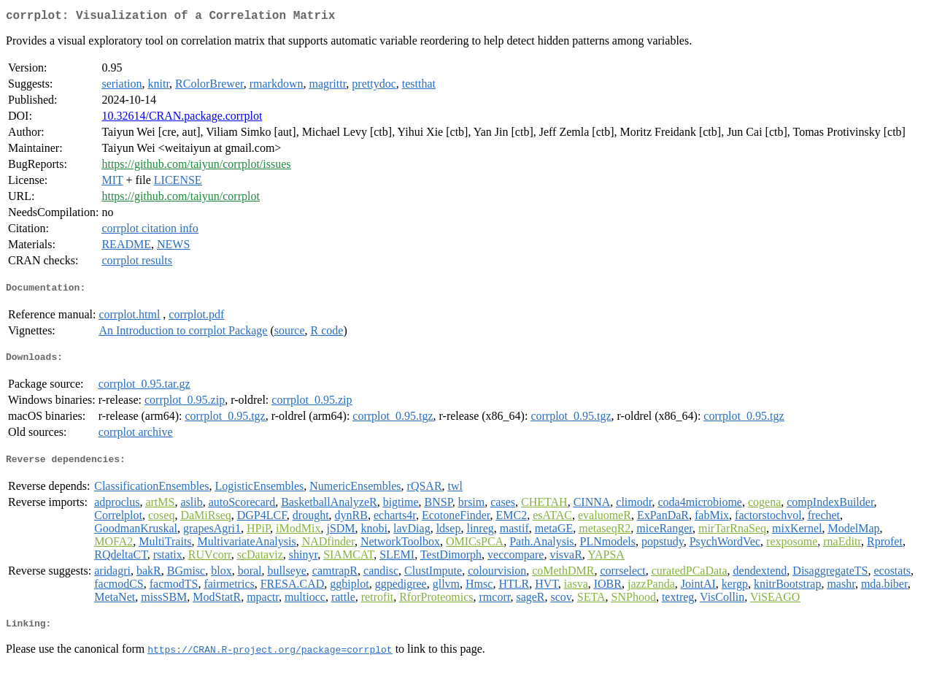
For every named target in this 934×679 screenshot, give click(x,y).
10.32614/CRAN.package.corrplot (181, 118)
